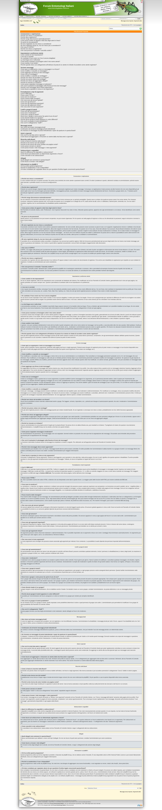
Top (21, 184)
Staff (58, 805)
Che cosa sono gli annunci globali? (32, 100)
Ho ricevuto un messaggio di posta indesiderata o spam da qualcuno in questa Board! (48, 130)
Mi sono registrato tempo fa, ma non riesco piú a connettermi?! (41, 45)
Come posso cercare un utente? (31, 146)
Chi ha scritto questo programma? (31, 166)
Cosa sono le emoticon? (28, 97)
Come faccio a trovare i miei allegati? (32, 161)
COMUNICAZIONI (29, 16)
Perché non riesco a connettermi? (31, 35)
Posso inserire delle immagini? (30, 98)
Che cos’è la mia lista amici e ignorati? (33, 135)
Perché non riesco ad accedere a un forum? (35, 77)
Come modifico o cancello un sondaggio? (34, 76)
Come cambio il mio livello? (29, 63)
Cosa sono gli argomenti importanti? (32, 103)
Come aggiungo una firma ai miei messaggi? (35, 72)
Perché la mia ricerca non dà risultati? (33, 143)
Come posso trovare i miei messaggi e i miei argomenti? (39, 148)
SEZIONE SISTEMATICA (54, 16)
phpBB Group (68, 755)
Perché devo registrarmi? (29, 37)
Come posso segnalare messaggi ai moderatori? (36, 84)
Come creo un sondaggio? (29, 74)
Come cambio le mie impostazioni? (32, 55)
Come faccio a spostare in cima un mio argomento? (37, 89)
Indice (22, 25)
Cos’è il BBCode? (26, 93)
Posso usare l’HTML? (28, 95)
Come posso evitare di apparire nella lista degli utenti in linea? (40, 40)
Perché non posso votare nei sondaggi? (33, 79)
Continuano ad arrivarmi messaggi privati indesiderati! (38, 129)
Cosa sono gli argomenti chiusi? (31, 105)
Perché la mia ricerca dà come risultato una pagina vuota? (39, 144)
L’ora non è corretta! (27, 56)
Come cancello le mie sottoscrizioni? (32, 155)
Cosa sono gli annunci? (28, 102)
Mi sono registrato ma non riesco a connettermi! (36, 44)
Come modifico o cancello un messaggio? (34, 71)
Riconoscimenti (70, 805)
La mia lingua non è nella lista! (30, 60)
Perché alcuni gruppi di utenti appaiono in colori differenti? (39, 119)
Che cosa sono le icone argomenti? (32, 107)
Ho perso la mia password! (29, 42)
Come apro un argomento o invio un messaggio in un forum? (40, 69)
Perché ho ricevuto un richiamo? (31, 82)
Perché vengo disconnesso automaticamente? (35, 39)
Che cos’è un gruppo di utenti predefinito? (34, 121)
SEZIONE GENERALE (41, 16)
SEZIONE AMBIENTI (67, 16)
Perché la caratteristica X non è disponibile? (35, 167)
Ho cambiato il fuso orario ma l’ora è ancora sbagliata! (38, 58)
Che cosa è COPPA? (27, 47)
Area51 (116, 763)
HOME (21, 16)
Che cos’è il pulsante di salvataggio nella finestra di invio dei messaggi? (44, 86)
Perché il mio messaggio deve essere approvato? (36, 87)
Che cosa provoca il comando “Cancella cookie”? (36, 50)
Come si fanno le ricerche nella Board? (33, 141)
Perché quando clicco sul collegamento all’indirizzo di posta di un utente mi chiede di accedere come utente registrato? (59, 65)
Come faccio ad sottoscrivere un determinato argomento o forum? (42, 154)
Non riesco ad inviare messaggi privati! (33, 127)
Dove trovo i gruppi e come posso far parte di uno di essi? (39, 116)
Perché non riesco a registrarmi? (31, 49)
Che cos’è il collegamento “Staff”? (31, 123)
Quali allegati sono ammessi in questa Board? (35, 160)
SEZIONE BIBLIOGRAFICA (80, 16)
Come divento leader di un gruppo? (32, 118)
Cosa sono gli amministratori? (30, 111)
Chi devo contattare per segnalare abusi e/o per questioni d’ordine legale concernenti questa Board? (53, 169)
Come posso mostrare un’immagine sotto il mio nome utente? (40, 61)
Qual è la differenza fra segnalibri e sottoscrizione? (37, 152)
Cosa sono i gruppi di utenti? (30, 114)
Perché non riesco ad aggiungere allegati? (34, 81)
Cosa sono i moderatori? (28, 113)
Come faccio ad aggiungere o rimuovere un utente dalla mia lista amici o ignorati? (47, 136)
